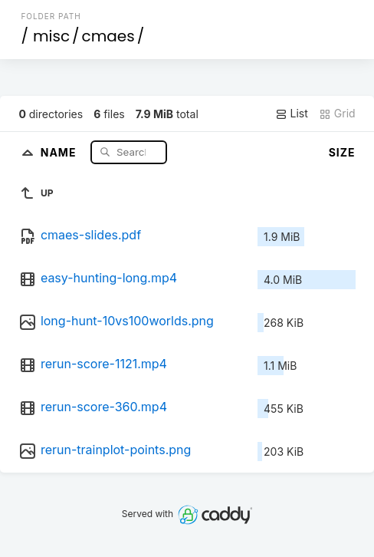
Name (60, 151)
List (291, 113)
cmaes (108, 36)
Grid (337, 113)
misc (51, 36)
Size (342, 152)
